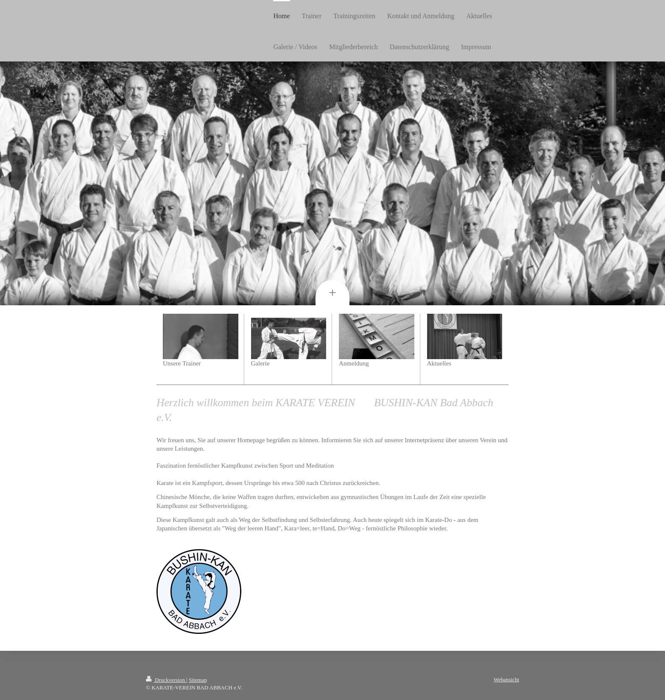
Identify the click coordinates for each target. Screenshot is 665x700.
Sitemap (198, 680)
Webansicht (506, 679)
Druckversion (166, 680)
